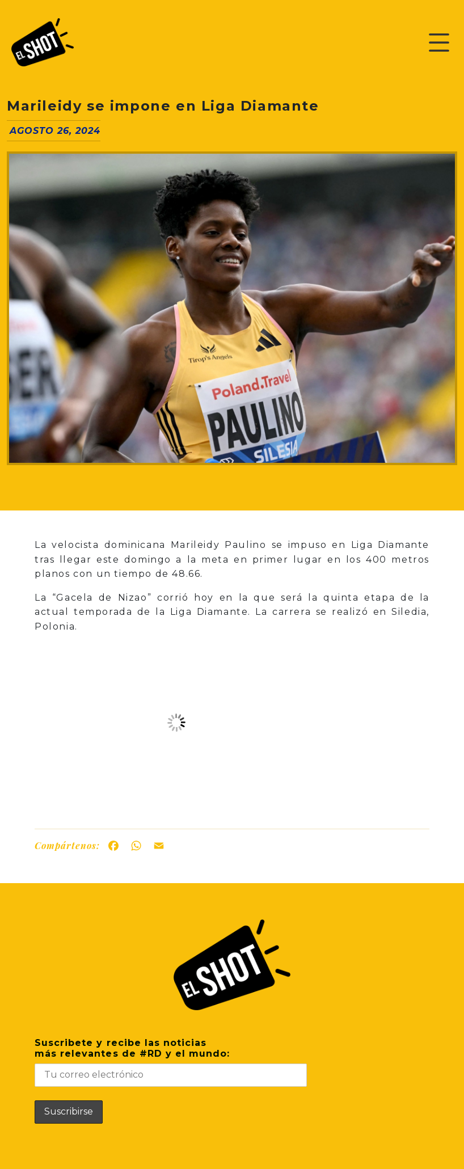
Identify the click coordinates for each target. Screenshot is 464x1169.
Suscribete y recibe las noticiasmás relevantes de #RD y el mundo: (171, 1062)
